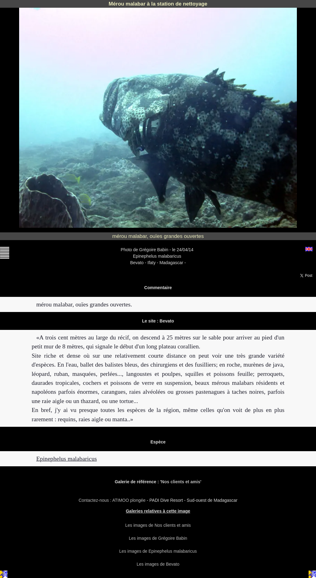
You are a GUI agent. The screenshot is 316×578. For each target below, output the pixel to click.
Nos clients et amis (180, 481)
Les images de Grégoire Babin (158, 538)
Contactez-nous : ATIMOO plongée (113, 500)
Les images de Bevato (158, 564)
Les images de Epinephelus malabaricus (158, 551)
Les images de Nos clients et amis (158, 525)
